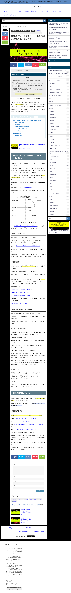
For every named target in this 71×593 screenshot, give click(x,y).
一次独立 (59, 142)
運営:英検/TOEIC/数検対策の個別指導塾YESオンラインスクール (14, 584)
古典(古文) (59, 83)
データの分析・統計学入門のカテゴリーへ (24, 430)
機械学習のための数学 (23, 501)
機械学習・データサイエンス (59, 92)
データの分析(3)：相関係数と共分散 (21, 296)
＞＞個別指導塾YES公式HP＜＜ (28, 94)
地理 (59, 86)
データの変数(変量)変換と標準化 (20, 304)
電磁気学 (59, 215)
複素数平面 (59, 190)
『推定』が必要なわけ (22, 128)
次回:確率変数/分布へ (19, 133)
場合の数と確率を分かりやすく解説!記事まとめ (28, 246)
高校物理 (52, 11)
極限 (59, 187)
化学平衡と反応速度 (59, 127)
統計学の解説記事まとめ (30, 188)
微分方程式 (59, 168)
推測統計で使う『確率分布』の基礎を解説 (26, 419)
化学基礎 (59, 111)
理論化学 (59, 124)
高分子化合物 (59, 117)
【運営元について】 (18, 591)
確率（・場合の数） (19, 122)
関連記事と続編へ (19, 136)
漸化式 (59, 178)
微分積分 (59, 165)
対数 (59, 159)
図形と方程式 (59, 148)
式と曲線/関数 (59, 162)
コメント (15, 465)
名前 (14, 479)
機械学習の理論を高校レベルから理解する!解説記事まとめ (28, 425)
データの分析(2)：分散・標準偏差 (20, 293)
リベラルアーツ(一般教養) (59, 80)
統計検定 (15, 503)
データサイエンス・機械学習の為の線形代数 (19, 11)
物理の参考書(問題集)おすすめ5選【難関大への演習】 (30, 527)
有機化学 (59, 114)
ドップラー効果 (59, 209)
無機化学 (59, 121)
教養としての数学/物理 (59, 89)
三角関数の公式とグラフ (59, 145)
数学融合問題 (59, 181)
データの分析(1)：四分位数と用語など (21, 290)
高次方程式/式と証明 (59, 193)
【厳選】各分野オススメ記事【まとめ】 (39, 11)
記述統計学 (17, 124)
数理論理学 (59, 102)
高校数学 (6, 11)
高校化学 (59, 108)
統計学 (40, 501)
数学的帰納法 (59, 175)
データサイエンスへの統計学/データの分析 (21, 30)
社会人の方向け (33, 501)
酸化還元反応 (59, 130)
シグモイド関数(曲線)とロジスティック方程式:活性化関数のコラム (20, 523)
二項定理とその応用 (59, 156)
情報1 (33, 30)
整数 (59, 184)
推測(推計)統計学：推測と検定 (22, 126)
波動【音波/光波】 (59, 205)
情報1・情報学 (58, 11)
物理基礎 (59, 212)
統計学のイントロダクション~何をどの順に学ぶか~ (27, 120)
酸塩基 (59, 133)
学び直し (39, 30)
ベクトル (59, 139)
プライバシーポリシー (8, 591)
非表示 (36, 116)
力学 (59, 199)
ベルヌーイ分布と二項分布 (23, 422)
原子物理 (59, 202)
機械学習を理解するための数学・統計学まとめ (25, 226)
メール (14, 483)
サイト (14, 488)
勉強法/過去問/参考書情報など (59, 96)
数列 (59, 171)
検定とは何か (20, 131)
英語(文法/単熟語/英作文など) (59, 105)
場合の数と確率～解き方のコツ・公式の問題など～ (59, 152)
